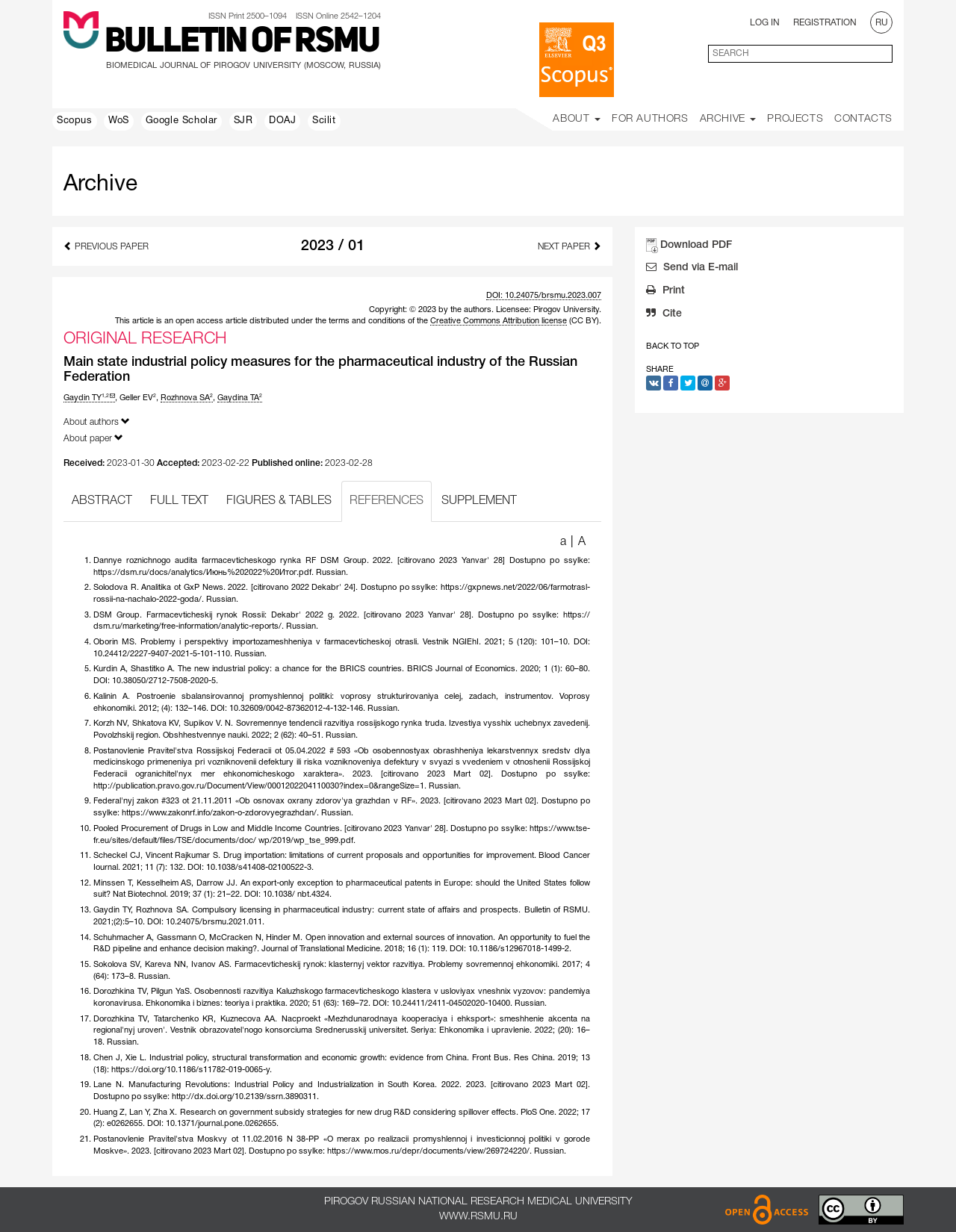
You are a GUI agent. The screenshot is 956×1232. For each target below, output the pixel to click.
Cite (664, 315)
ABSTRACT (102, 501)
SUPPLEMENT (479, 501)
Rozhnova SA (187, 398)
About (576, 119)
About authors (96, 421)
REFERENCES (386, 501)
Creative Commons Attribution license (498, 321)
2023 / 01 (332, 246)
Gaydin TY (89, 398)
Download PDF (696, 245)
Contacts (863, 119)
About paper (93, 438)
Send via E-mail (692, 268)
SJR (243, 120)
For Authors (650, 119)
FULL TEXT (179, 501)
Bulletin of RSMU (242, 42)
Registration (825, 23)
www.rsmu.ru (478, 1217)
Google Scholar (181, 120)
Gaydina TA (239, 398)
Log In (765, 23)
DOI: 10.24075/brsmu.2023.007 (543, 295)
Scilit (324, 120)
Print (665, 291)
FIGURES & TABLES (279, 501)
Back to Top (672, 346)
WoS (118, 120)
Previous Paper (106, 246)
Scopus (75, 120)
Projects (795, 119)
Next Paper (569, 246)
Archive (728, 119)
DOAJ (282, 120)
